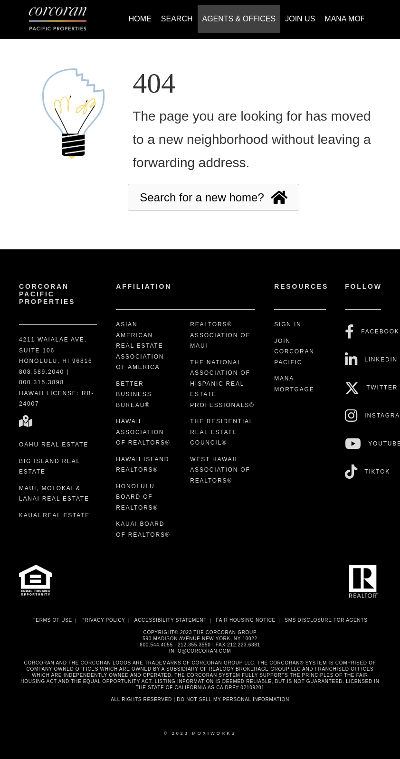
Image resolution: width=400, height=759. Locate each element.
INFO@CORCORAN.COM (200, 651)
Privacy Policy (103, 620)
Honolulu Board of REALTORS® (137, 497)
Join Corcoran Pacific (294, 352)
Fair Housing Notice (246, 620)
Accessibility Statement (170, 620)
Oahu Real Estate (53, 444)
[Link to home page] (62, 19)
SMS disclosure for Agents (326, 620)
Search (177, 19)
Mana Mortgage (358, 19)
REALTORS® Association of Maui (220, 335)
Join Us (300, 19)
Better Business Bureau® (134, 394)
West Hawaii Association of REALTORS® (220, 470)
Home (140, 19)
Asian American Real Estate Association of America (140, 345)
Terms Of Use (52, 620)
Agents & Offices (239, 19)
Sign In (287, 324)
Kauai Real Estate (54, 515)
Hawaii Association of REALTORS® (143, 432)
